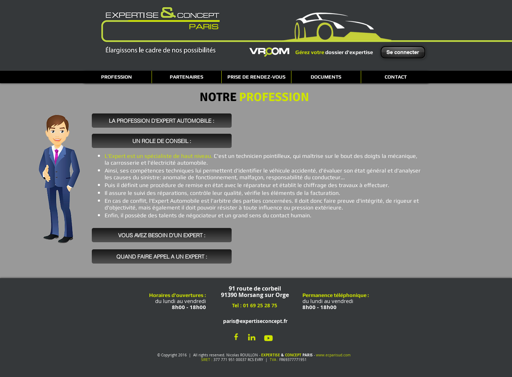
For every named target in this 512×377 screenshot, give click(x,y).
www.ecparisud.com (333, 355)
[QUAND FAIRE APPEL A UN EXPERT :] (162, 256)
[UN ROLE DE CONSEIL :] (162, 141)
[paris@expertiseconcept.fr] (253, 321)
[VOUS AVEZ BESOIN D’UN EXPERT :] (162, 235)
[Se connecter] (403, 52)
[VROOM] (269, 52)
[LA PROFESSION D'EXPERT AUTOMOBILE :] (162, 120)
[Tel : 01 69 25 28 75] (254, 306)
